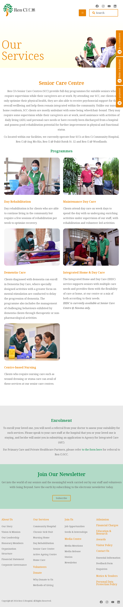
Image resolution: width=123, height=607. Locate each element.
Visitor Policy (104, 545)
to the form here (92, 449)
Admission (102, 519)
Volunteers (39, 566)
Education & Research (103, 532)
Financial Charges (107, 525)
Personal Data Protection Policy (106, 583)
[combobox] (103, 12)
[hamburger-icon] (82, 12)
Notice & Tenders (107, 575)
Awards (101, 539)
